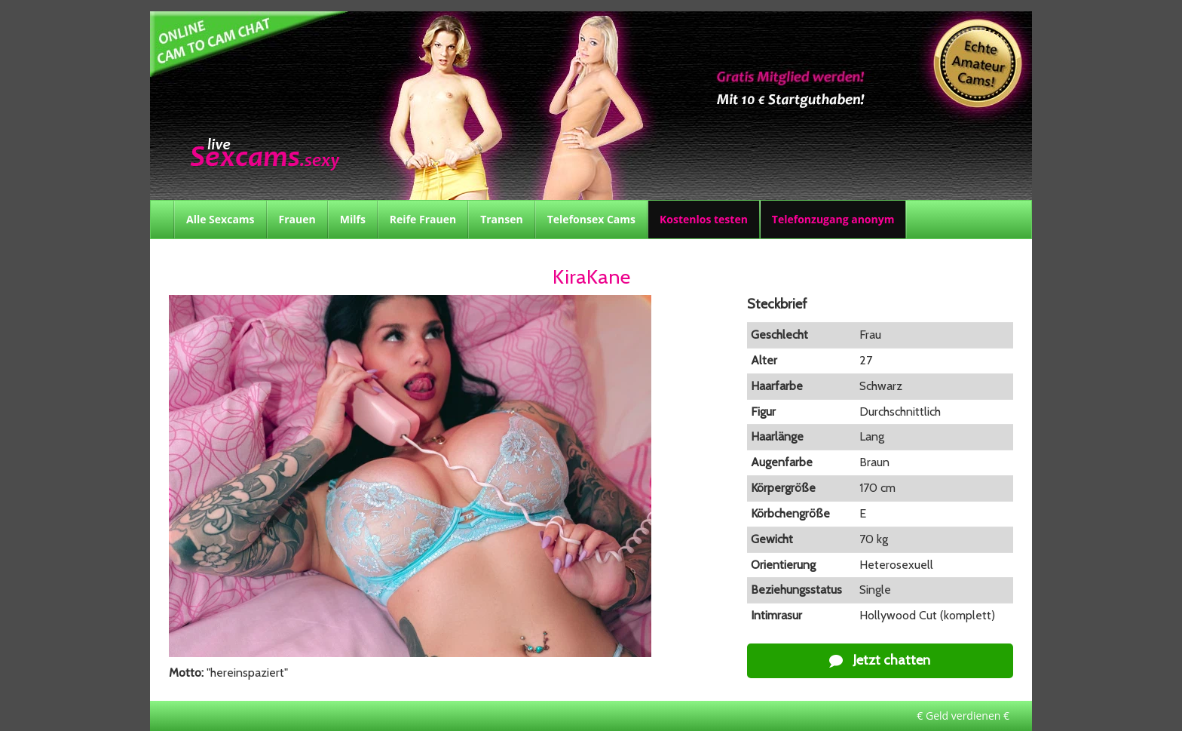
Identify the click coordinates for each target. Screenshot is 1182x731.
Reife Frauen (423, 219)
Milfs (353, 219)
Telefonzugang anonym (833, 219)
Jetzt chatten (879, 660)
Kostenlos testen (704, 219)
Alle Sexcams (220, 219)
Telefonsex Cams (591, 219)
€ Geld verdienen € (963, 715)
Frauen (297, 219)
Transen (501, 219)
